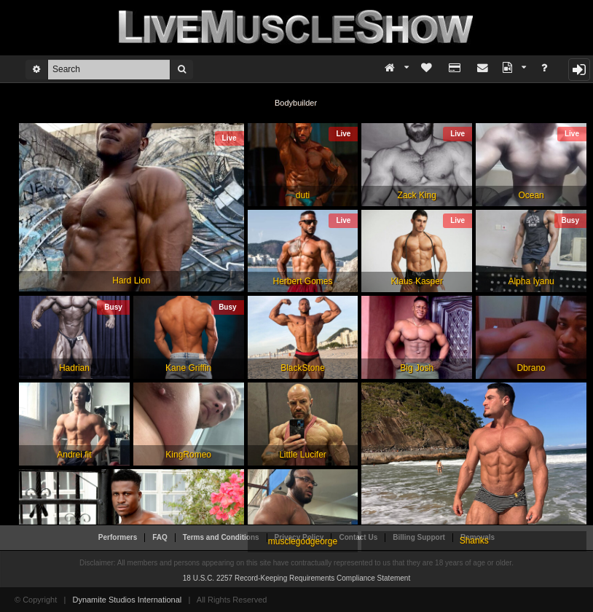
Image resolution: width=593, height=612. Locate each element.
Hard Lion (131, 280)
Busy (570, 220)
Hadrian (74, 368)
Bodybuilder (296, 102)
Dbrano (531, 368)
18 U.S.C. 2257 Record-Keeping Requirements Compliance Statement (296, 578)
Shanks (474, 541)
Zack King (417, 195)
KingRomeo (188, 455)
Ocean (530, 195)
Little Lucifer (302, 455)
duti (303, 195)
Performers (117, 537)
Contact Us (358, 537)
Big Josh (416, 368)
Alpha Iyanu (531, 281)
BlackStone (302, 368)
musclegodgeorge (302, 541)
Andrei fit (74, 455)
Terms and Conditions (221, 537)
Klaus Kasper (417, 281)
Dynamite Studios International (126, 599)
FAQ (160, 537)
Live (229, 138)
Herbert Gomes (302, 281)
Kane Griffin (188, 368)
